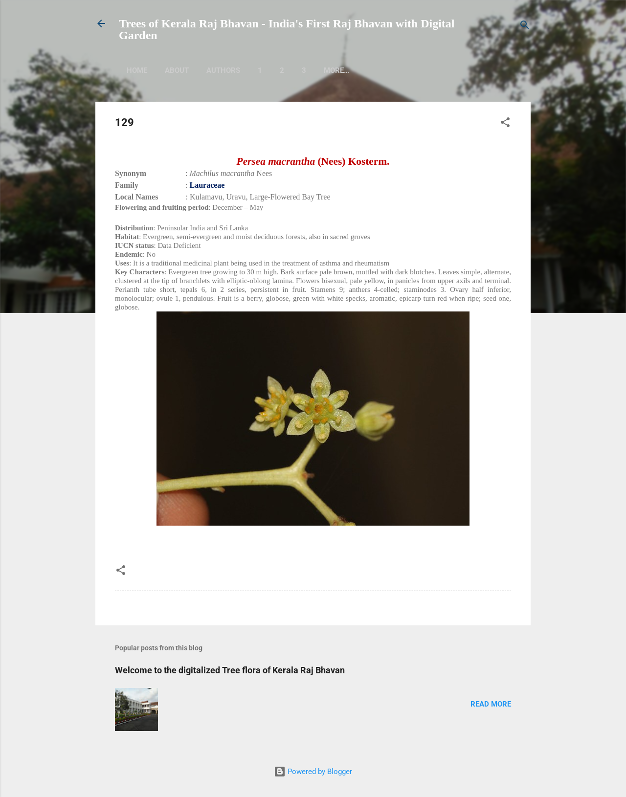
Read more (490, 704)
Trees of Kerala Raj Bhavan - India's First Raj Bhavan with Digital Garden (286, 29)
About (177, 70)
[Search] (525, 27)
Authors (223, 70)
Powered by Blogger (313, 771)
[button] (505, 124)
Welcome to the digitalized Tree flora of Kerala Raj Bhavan (230, 670)
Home (137, 70)
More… (380, 70)
